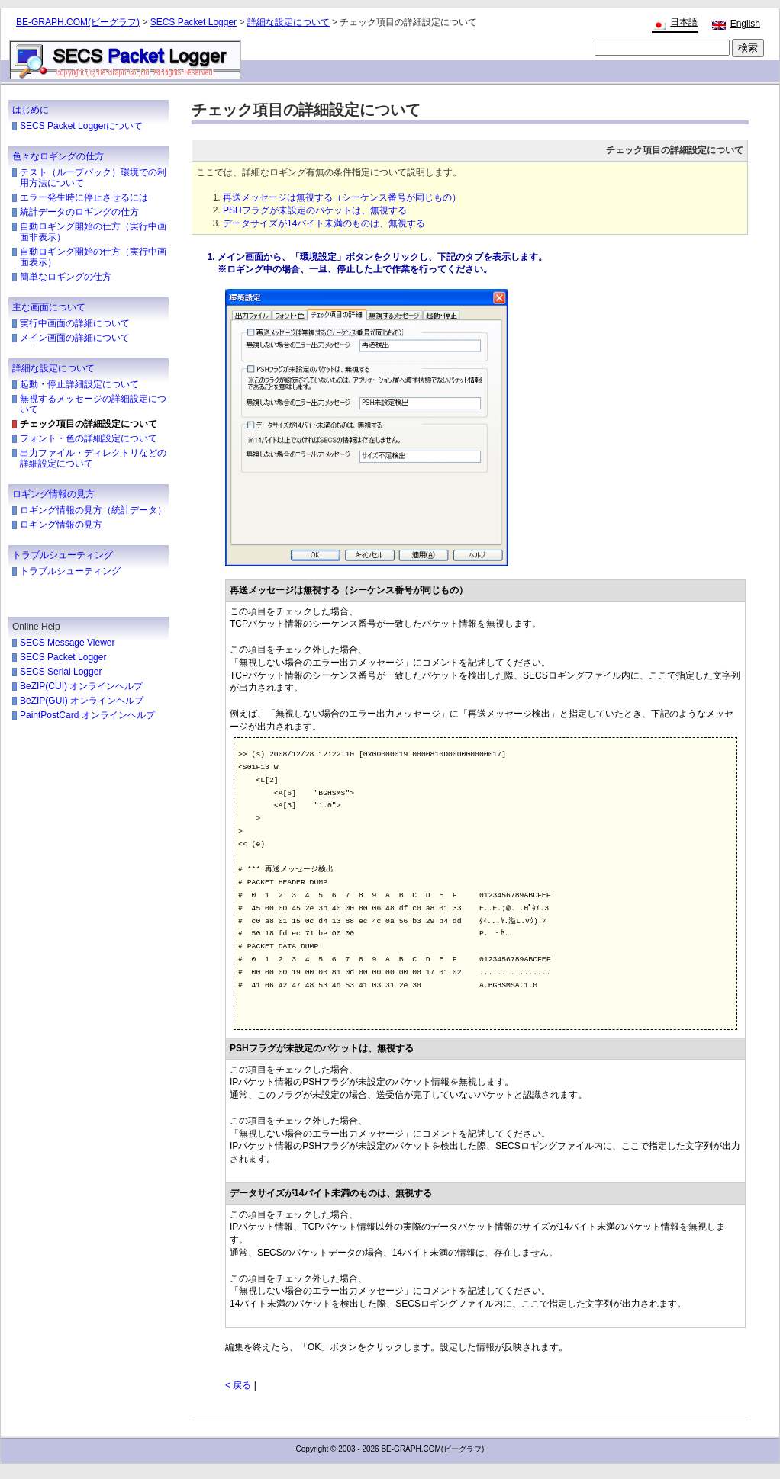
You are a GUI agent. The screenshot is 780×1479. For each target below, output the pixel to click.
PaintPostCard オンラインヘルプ (87, 715)
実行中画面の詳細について (75, 323)
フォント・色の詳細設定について (88, 438)
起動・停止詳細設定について (79, 384)
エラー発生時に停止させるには (84, 197)
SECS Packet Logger (193, 22)
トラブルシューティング (62, 555)
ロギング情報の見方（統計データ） (93, 510)
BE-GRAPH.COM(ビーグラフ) (78, 22)
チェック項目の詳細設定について (88, 424)
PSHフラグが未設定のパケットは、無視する (315, 210)
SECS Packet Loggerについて (81, 125)
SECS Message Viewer (67, 642)
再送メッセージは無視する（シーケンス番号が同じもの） (342, 197)
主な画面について (48, 307)
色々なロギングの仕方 (58, 156)
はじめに (30, 109)
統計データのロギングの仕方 (79, 212)
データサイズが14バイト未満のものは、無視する (324, 223)
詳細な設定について (288, 22)
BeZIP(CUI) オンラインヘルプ (81, 686)
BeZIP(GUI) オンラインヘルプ (81, 700)
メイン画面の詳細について (75, 337)
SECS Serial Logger (61, 671)
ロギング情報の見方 (53, 494)
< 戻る (238, 1385)
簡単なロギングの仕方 (65, 276)
